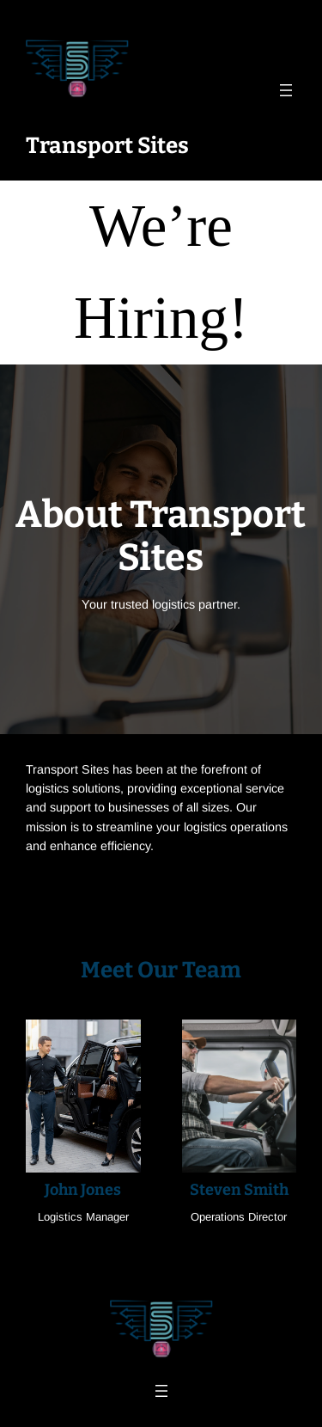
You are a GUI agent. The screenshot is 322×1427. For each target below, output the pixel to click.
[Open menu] (286, 90)
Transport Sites (107, 145)
